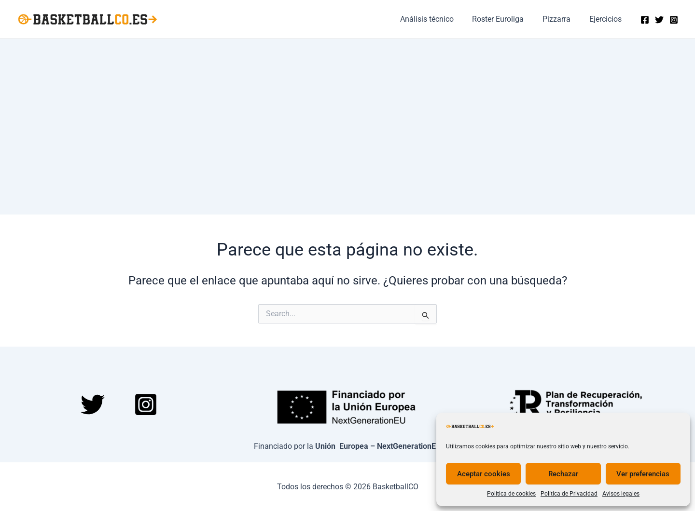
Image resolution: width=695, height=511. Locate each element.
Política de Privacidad (569, 493)
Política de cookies (511, 493)
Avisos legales (620, 493)
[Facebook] (644, 19)
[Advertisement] (347, 111)
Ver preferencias (642, 474)
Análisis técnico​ (438, 19)
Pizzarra (561, 19)
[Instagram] (673, 19)
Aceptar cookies (483, 474)
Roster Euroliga (506, 19)
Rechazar (563, 474)
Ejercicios (607, 19)
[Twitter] (659, 19)
